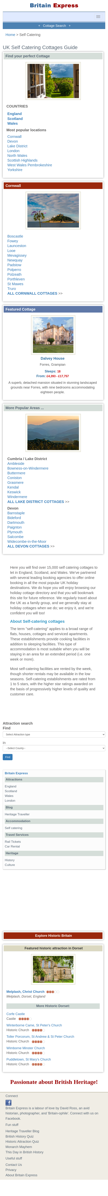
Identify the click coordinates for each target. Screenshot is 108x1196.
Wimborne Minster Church (25, 1048)
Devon (12, 141)
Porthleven (16, 279)
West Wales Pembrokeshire (29, 165)
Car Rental (12, 846)
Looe (11, 251)
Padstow (14, 265)
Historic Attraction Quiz (22, 1141)
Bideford (14, 518)
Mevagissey (16, 255)
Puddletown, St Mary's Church (28, 1059)
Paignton (14, 527)
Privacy (11, 1170)
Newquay (14, 260)
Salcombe (15, 537)
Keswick (14, 492)
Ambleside (15, 464)
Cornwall (14, 137)
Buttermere (16, 473)
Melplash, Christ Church (25, 992)
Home (10, 35)
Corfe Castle (15, 1014)
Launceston (16, 246)
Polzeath (14, 274)
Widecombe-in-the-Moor (26, 541)
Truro (11, 289)
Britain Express (16, 773)
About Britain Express (21, 1175)
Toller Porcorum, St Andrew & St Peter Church (40, 1036)
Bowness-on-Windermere (27, 468)
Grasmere (15, 483)
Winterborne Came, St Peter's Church (34, 1025)
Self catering (13, 828)
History (10, 860)
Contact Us (14, 1165)
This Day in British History (24, 1152)
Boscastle (15, 236)
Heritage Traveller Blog (22, 1131)
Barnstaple (16, 513)
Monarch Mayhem (19, 1147)
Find (6, 728)
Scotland (15, 119)
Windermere (17, 497)
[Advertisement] (54, 899)
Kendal (13, 487)
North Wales (17, 156)
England (14, 114)
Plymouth (14, 532)
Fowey (12, 241)
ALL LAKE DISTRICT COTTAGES (35, 502)
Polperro (14, 270)
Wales (12, 123)
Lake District (17, 146)
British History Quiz (20, 1136)
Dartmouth (15, 523)
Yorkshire (14, 170)
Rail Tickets (13, 841)
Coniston (14, 478)
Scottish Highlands (22, 160)
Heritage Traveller (17, 814)
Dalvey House (53, 358)
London (13, 151)
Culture (10, 865)
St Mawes (15, 284)
